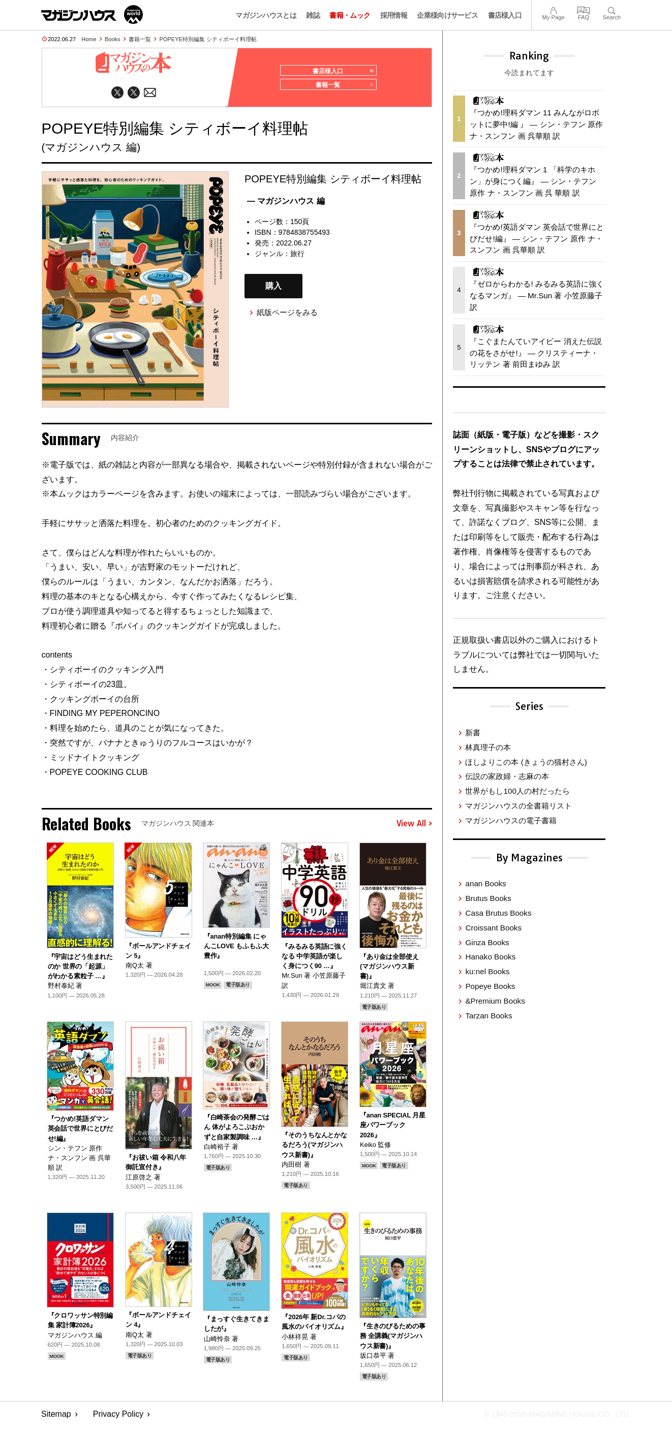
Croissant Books (493, 927)
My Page (553, 9)
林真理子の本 (488, 747)
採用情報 (393, 15)
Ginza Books (487, 942)
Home (88, 39)
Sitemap (56, 1418)
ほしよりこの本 (526, 762)
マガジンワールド (92, 14)
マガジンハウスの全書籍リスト (518, 805)
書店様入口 (505, 15)
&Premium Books (495, 1001)
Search (612, 9)
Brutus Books (488, 898)
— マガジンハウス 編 (286, 205)
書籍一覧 (140, 39)
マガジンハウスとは (265, 15)
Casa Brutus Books (498, 913)
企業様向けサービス (447, 15)
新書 (472, 732)
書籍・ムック (349, 15)
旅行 (297, 258)
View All (414, 828)
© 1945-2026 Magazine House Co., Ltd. (550, 1418)
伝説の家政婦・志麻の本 (507, 776)
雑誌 (313, 15)
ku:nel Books (487, 971)
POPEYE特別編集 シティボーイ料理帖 (208, 39)
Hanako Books (490, 956)
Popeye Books (490, 986)
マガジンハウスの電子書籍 (511, 820)
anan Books (485, 883)
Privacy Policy (118, 1418)
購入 (273, 290)
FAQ (583, 9)
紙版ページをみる (287, 317)
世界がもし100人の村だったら (517, 791)
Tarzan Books (488, 1015)
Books (112, 39)
